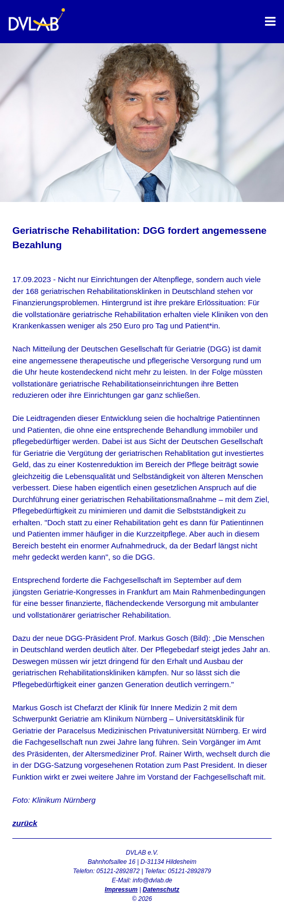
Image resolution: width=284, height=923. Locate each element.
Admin (141, 908)
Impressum (120, 889)
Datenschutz (161, 889)
